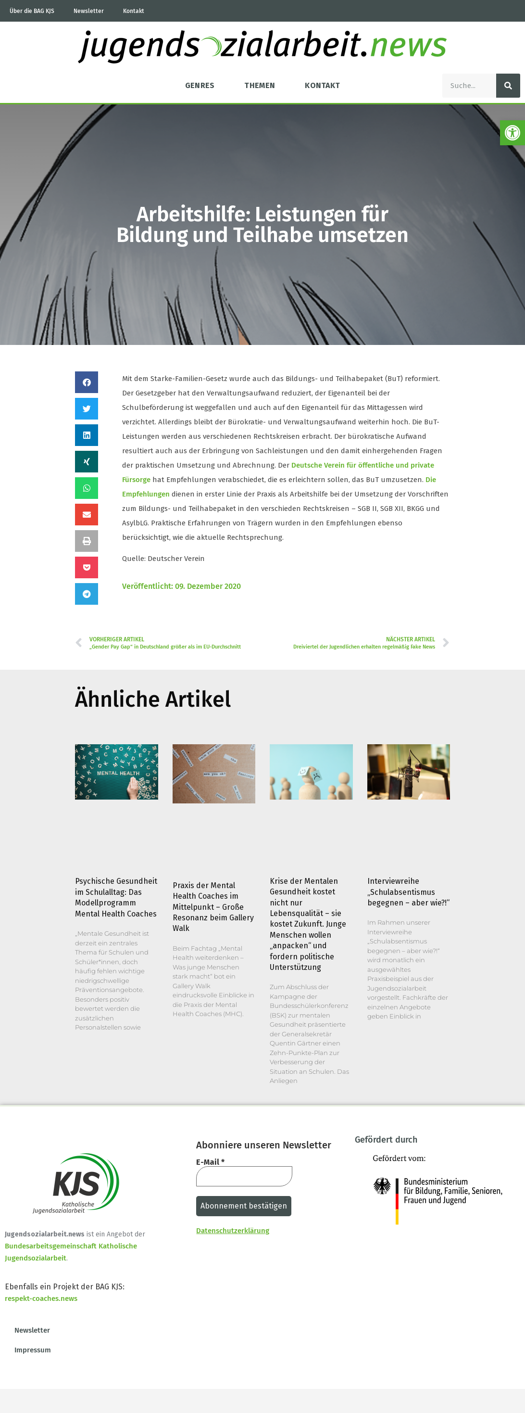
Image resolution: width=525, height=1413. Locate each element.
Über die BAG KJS (32, 11)
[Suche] (508, 86)
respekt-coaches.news (41, 1298)
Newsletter (89, 11)
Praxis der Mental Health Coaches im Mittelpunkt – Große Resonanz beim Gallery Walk (213, 907)
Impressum (32, 1350)
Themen (259, 85)
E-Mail (210, 1162)
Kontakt (133, 11)
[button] (86, 382)
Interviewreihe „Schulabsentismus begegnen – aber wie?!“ (408, 892)
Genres (200, 85)
